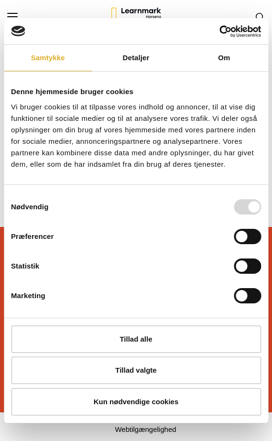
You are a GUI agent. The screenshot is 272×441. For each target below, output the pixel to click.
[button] (59, 17)
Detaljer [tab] (136, 58)
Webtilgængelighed (145, 429)
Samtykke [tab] (48, 58)
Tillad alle (136, 339)
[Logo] (136, 16)
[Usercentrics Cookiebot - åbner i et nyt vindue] (219, 31)
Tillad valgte (135, 370)
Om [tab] (224, 58)
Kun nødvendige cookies (136, 402)
